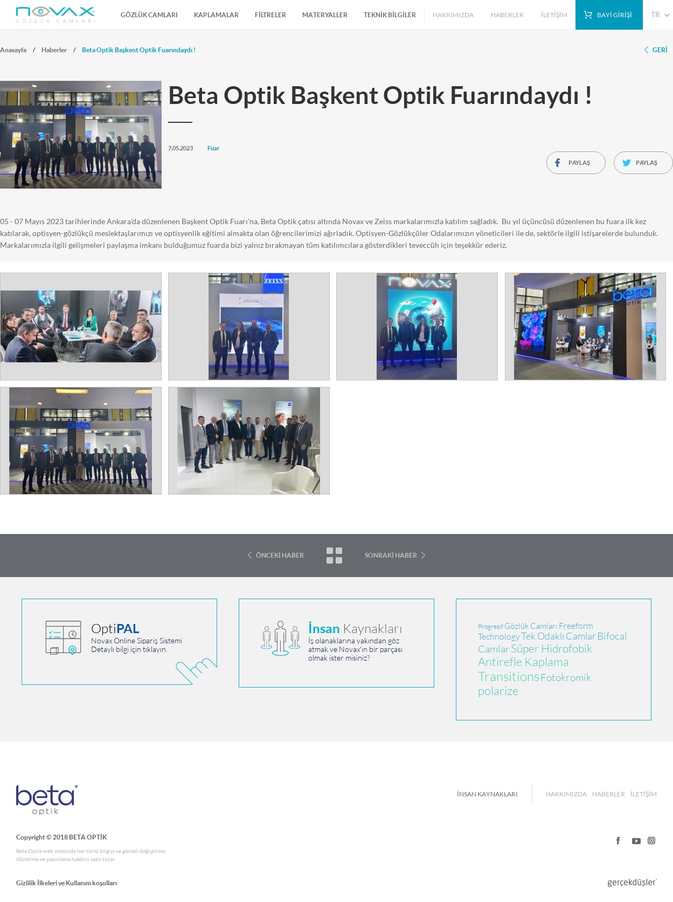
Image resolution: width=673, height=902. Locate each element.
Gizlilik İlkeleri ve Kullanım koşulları (66, 883)
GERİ (660, 50)
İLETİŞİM (554, 15)
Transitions (508, 676)
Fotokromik (565, 677)
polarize (498, 691)
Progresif (490, 626)
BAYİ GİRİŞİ (614, 15)
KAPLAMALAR (216, 15)
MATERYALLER (325, 15)
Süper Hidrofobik (551, 648)
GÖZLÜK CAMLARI (149, 15)
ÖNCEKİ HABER (280, 555)
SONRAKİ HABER (391, 555)
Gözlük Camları (531, 625)
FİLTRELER (270, 15)
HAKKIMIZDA (453, 15)
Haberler (54, 50)
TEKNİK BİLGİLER (390, 15)
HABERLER (507, 15)
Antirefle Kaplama (523, 662)
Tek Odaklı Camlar (558, 636)
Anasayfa (13, 50)
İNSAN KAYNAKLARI (487, 794)
